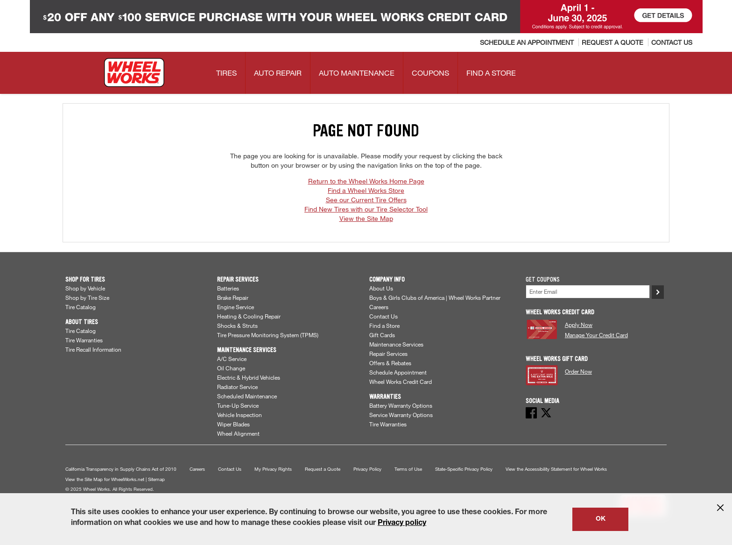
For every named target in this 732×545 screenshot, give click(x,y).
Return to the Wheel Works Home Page (366, 181)
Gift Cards (382, 335)
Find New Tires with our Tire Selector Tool (366, 209)
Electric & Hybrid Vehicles (248, 377)
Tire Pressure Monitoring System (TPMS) (267, 335)
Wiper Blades (233, 424)
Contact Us (383, 316)
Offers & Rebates (390, 363)
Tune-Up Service (238, 405)
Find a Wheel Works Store (366, 190)
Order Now (578, 371)
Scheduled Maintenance (247, 396)
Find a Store (384, 325)
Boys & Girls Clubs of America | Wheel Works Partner (434, 297)
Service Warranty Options (401, 414)
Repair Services (388, 353)
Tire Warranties (84, 340)
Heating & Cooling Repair (249, 316)
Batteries (228, 288)
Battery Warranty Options (400, 405)
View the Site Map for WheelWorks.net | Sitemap (115, 479)
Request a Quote (322, 469)
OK (600, 519)
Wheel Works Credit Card (400, 381)
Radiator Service (237, 386)
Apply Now (578, 324)
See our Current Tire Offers (366, 200)
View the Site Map (366, 218)
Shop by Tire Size (87, 297)
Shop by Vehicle (85, 288)
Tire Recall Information (93, 349)
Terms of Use (408, 469)
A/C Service (231, 358)
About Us (381, 288)
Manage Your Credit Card (596, 335)
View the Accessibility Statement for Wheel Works (556, 469)
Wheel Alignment (238, 433)
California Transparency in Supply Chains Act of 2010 (120, 469)
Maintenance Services (396, 344)
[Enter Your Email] (588, 291)
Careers (378, 307)
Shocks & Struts (237, 325)
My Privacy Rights (273, 469)
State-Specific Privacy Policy (464, 469)
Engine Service (235, 307)
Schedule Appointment (398, 372)
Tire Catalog (80, 307)
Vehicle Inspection (239, 414)
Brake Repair (232, 297)
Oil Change (231, 368)
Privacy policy (402, 523)
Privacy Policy (367, 469)
